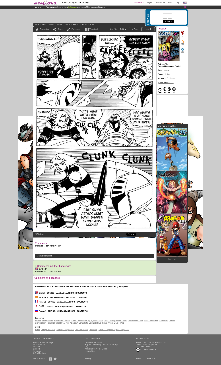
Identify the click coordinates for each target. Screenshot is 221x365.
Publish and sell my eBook (147, 345)
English (41, 269)
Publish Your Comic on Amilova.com (150, 342)
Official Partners (39, 353)
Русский (40, 311)
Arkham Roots (121, 321)
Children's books (81, 330)
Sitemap (88, 358)
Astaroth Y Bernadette (79, 323)
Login (149, 3)
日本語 (39, 306)
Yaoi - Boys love (122, 330)
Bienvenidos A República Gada (47, 323)
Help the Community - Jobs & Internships (101, 345)
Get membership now (96, 7)
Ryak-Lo (76, 24)
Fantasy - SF (61, 330)
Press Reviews (39, 345)
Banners (36, 349)
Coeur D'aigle (114, 323)
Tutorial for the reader (93, 342)
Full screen (76, 29)
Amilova (38, 321)
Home (37, 24)
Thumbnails (94, 29)
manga (59, 24)
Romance (93, 330)
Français (40, 302)
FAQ (86, 347)
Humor (71, 330)
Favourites (44, 29)
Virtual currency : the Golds (96, 349)
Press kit (36, 347)
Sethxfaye (163, 321)
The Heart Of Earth (135, 321)
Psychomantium (96, 321)
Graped (172, 321)
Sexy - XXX (103, 330)
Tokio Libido (109, 321)
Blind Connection (151, 321)
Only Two (65, 323)
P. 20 (92, 24)
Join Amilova (138, 3)
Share (60, 29)
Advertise (37, 351)
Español (40, 297)
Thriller (112, 330)
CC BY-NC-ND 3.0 (146, 350)
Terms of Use (90, 351)
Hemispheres (47, 321)
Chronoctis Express (62, 321)
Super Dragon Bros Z (80, 321)
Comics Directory (48, 24)
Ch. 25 (84, 24)
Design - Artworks (48, 330)
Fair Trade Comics (143, 347)
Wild (122, 323)
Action (67, 24)
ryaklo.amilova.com (166, 83)
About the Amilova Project (43, 342)
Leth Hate (97, 323)
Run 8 (104, 323)
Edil (90, 323)
